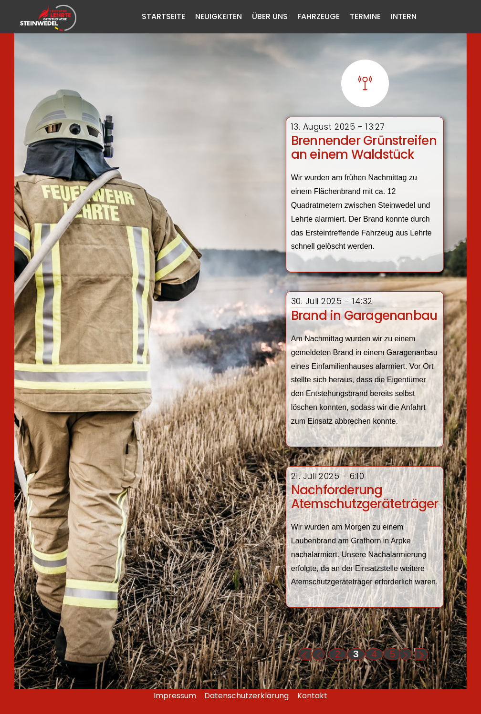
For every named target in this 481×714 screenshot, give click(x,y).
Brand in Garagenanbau (364, 315)
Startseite (163, 16)
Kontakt (312, 695)
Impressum (175, 695)
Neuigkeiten (218, 16)
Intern (404, 16)
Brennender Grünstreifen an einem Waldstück (364, 147)
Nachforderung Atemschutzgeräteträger (365, 496)
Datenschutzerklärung (246, 695)
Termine (365, 16)
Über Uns (270, 16)
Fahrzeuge (318, 16)
